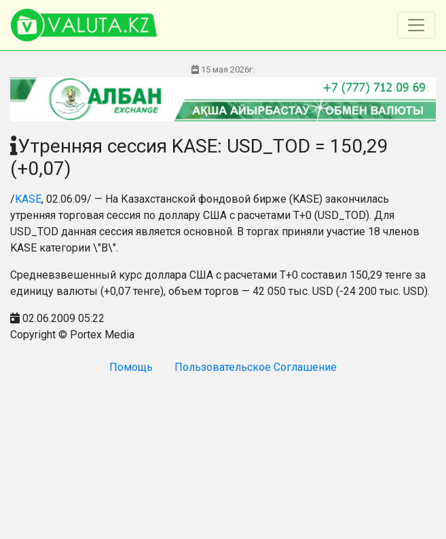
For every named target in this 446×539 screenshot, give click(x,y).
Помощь (131, 367)
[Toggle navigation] (416, 25)
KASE (28, 199)
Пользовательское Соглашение (255, 367)
